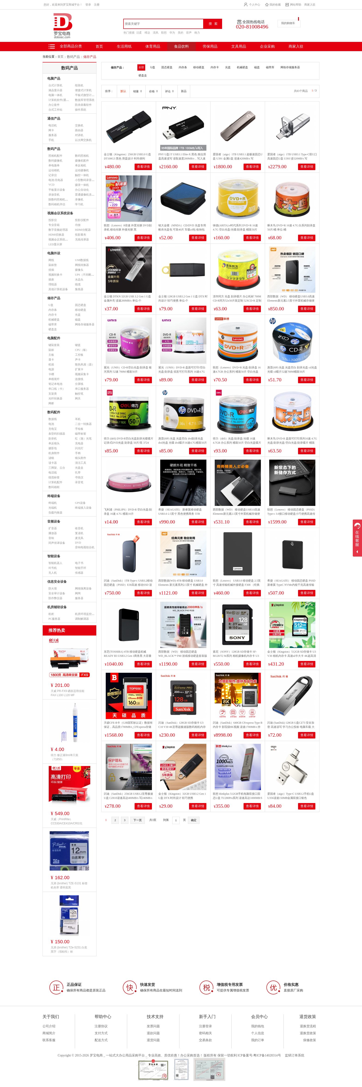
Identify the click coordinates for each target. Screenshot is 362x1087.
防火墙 (52, 588)
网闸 (78, 593)
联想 (164, 32)
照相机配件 (55, 155)
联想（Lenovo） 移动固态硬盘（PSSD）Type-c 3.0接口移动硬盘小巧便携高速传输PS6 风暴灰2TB (291, 514)
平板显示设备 (56, 189)
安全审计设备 (56, 593)
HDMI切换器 (56, 234)
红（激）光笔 (83, 438)
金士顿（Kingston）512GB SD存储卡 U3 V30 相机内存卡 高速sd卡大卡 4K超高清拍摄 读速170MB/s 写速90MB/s (291, 656)
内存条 (52, 309)
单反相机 (80, 165)
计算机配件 (55, 482)
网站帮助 (295, 4)
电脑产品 (53, 78)
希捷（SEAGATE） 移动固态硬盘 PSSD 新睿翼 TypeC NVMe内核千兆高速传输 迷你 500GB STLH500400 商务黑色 (291, 585)
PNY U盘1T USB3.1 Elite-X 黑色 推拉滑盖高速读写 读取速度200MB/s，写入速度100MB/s (182, 158)
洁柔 (139, 32)
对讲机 (79, 135)
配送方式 (101, 1040)
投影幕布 (80, 234)
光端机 (52, 507)
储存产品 (89, 57)
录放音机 (54, 194)
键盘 (78, 345)
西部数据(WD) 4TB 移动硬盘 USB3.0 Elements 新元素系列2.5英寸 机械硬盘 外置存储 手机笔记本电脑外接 (183, 585)
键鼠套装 (54, 345)
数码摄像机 (55, 160)
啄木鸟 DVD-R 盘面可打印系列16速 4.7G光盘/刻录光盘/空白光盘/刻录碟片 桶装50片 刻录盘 (292, 443)
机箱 (51, 364)
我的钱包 (257, 1026)
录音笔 (79, 482)
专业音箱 (54, 225)
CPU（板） (82, 350)
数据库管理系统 (84, 100)
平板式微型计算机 (86, 95)
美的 (180, 32)
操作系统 (80, 109)
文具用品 (238, 46)
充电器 (79, 443)
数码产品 (73, 57)
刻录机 (52, 438)
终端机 (52, 503)
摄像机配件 (82, 160)
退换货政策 (308, 1033)
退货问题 (153, 1040)
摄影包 (52, 448)
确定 (193, 820)
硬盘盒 (52, 329)
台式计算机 (55, 85)
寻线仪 (79, 477)
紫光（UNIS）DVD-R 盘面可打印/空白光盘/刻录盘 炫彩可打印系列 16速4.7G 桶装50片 (181, 371)
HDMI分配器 (83, 229)
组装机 (79, 85)
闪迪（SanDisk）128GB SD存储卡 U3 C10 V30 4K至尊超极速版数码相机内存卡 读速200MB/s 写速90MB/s (182, 727)
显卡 (51, 359)
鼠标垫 (52, 265)
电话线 (52, 472)
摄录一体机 (82, 185)
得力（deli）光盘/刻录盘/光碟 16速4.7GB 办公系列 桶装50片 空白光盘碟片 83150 (237, 443)
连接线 (79, 379)
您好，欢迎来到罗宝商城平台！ (63, 4)
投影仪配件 (82, 220)
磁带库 (52, 324)
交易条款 (205, 1040)
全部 (141, 67)
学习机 (79, 204)
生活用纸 (124, 46)
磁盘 (78, 319)
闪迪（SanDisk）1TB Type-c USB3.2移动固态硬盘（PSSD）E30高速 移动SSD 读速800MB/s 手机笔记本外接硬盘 (128, 585)
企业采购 (267, 46)
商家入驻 (309, 4)
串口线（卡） (56, 388)
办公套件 (54, 104)
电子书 (79, 563)
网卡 (51, 130)
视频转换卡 (55, 274)
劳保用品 (210, 46)
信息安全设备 (57, 581)
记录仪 (52, 175)
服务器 (52, 135)
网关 (78, 398)
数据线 (52, 419)
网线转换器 (82, 265)
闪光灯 (79, 448)
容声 (189, 32)
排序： (109, 91)
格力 (197, 32)
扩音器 (52, 528)
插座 (51, 279)
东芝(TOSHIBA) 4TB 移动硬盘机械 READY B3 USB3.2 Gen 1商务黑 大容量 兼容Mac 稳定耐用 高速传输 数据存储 (127, 656)
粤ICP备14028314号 (267, 1055)
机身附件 (54, 453)
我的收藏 (275, 4)
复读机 (79, 533)
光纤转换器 (55, 398)
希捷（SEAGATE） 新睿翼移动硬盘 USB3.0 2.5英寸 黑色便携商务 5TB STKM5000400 (180, 514)
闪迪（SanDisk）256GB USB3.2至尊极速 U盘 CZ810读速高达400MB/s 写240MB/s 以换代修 (128, 798)
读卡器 (52, 462)
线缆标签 (54, 477)
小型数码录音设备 (86, 180)
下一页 (137, 820)
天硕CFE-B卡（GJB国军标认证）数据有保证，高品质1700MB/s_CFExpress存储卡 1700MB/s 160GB (128, 727)
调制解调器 (82, 618)
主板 (51, 354)
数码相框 (54, 487)
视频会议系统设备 (60, 213)
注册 (97, 4)
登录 (88, 4)
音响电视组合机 (84, 547)
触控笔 (79, 393)
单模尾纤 (54, 379)
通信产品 (53, 118)
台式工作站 (55, 109)
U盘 (50, 305)
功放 (78, 225)
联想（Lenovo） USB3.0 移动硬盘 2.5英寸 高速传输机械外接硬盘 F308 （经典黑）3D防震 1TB (237, 585)
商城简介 (48, 1033)
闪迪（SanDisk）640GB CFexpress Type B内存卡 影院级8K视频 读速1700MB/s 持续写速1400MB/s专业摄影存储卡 (237, 727)
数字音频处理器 (58, 229)
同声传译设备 (56, 543)
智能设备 (53, 556)
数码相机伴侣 (56, 204)
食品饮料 (181, 46)
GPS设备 (80, 503)
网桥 (51, 403)
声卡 (78, 359)
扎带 (78, 472)
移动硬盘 (80, 309)
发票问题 (153, 1026)
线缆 (78, 284)
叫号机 (52, 568)
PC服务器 (54, 618)
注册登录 (205, 1026)
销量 (137, 91)
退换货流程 (308, 1026)
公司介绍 (48, 1026)
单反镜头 (54, 443)
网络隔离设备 (83, 588)
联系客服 (48, 1040)
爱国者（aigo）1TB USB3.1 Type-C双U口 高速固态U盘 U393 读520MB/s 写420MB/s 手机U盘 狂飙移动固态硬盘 (292, 158)
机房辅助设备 (57, 607)
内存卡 (52, 314)
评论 (169, 91)
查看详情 (143, 166)
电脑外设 (53, 253)
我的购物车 (288, 23)
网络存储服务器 (84, 324)
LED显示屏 (55, 244)
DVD (78, 542)
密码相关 (205, 1033)
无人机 (52, 572)
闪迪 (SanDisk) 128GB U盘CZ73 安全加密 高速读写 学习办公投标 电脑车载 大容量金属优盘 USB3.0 (290, 727)
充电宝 (52, 428)
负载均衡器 (55, 512)
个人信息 (257, 1033)
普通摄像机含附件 (86, 194)
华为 (172, 32)
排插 (51, 269)
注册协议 (101, 1026)
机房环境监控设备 (86, 614)
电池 (51, 424)
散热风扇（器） (84, 364)
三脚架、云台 (56, 467)
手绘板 (79, 428)
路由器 (79, 130)
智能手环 (80, 568)
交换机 (79, 125)
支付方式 (101, 1033)
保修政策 (309, 1040)
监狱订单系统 (294, 1055)
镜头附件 (80, 458)
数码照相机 (82, 155)
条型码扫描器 (56, 433)
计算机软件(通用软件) (61, 100)
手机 (51, 140)
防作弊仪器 (55, 598)
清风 (155, 32)
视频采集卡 (82, 374)
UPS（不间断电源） (87, 274)
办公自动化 (82, 189)
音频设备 (53, 521)
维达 (147, 32)
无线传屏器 (82, 239)
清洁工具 (80, 462)
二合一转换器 (83, 424)
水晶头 (79, 279)
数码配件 (53, 412)
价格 (153, 91)
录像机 (79, 199)
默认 (123, 91)
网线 (51, 260)
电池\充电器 (55, 180)
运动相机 (54, 170)
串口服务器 (82, 388)
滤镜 (51, 458)
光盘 (78, 314)
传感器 (79, 572)
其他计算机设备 (58, 289)
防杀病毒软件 (83, 104)
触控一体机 (82, 175)
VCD (51, 184)
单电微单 (54, 165)
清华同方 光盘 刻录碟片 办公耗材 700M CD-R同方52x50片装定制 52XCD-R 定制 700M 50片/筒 (237, 300)
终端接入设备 (83, 507)
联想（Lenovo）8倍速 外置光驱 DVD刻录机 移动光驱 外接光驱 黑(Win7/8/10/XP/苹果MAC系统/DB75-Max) (128, 229)
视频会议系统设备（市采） (65, 239)
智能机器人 (55, 563)
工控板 (79, 354)
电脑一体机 (55, 95)
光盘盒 (79, 467)
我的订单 (257, 1040)
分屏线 (79, 384)
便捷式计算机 (83, 90)
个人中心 (254, 4)
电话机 (52, 125)
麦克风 (79, 538)
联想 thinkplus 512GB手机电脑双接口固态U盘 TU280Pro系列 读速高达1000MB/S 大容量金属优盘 (237, 798)
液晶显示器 (55, 90)
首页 (60, 56)
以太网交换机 (83, 140)
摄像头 (79, 269)
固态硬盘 (80, 305)
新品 (184, 91)
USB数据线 (82, 260)
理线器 (52, 284)
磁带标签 (80, 433)
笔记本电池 (55, 384)
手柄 (78, 453)
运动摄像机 (82, 170)
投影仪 (52, 220)
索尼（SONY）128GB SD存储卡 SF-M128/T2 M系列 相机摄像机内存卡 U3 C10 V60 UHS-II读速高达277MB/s (236, 656)
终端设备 (53, 496)
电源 (51, 369)
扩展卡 (79, 369)
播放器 (52, 533)
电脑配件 (53, 338)
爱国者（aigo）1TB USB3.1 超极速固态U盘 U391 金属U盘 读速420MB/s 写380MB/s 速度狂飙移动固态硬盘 (237, 158)
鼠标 (51, 350)
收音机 (79, 528)
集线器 (79, 289)
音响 (51, 538)
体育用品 (152, 46)
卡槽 (51, 374)
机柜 (51, 614)
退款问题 (153, 1033)
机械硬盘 (54, 319)
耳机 (78, 419)
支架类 (52, 393)
